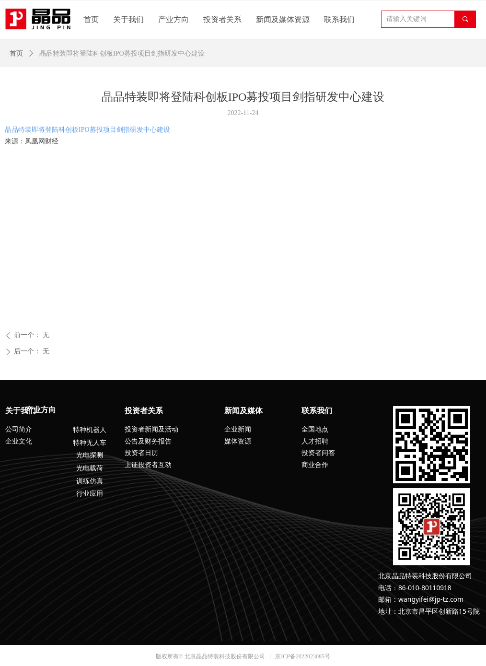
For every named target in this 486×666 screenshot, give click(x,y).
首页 (16, 53)
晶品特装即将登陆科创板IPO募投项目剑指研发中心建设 (87, 129)
